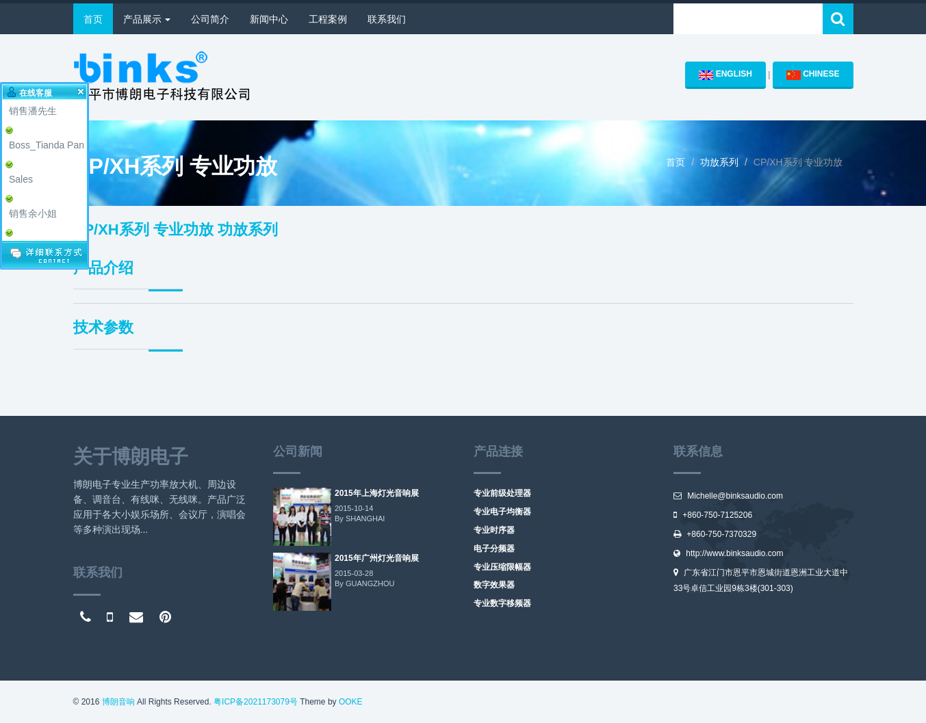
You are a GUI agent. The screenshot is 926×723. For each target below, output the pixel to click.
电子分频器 (494, 548)
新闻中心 (269, 19)
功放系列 (719, 162)
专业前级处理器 (502, 493)
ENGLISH (725, 74)
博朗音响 (118, 702)
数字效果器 (494, 585)
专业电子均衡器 (502, 511)
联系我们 (387, 19)
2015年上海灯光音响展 (377, 493)
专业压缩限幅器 (502, 567)
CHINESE (813, 74)
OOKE (351, 702)
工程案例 (328, 19)
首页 (93, 19)
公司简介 (210, 19)
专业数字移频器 (502, 603)
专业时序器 (494, 530)
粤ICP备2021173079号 (256, 702)
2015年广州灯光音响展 (377, 558)
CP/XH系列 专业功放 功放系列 (175, 229)
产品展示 (147, 19)
